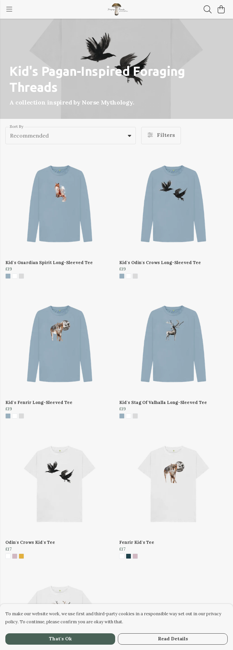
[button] (129, 135)
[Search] (207, 9)
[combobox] (70, 135)
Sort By (16, 126)
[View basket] (221, 9)
